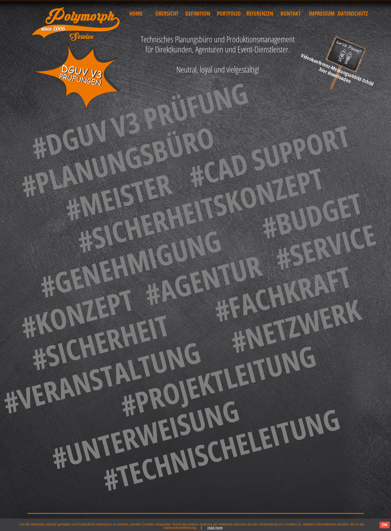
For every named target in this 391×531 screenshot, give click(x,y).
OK (385, 525)
